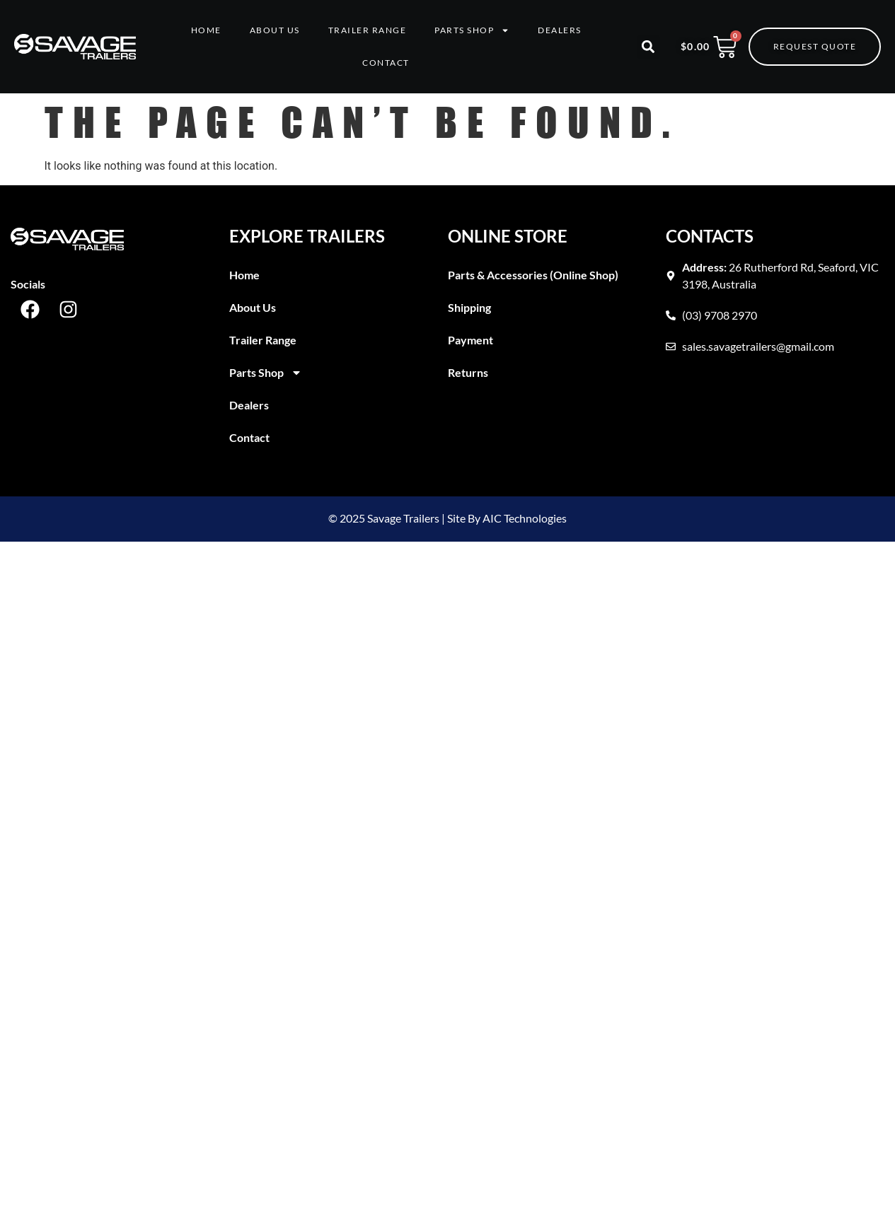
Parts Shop (471, 30)
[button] (648, 47)
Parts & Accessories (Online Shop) (533, 274)
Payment (470, 339)
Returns (468, 372)
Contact (386, 62)
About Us (275, 30)
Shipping (469, 307)
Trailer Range (367, 30)
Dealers (560, 30)
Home (206, 30)
